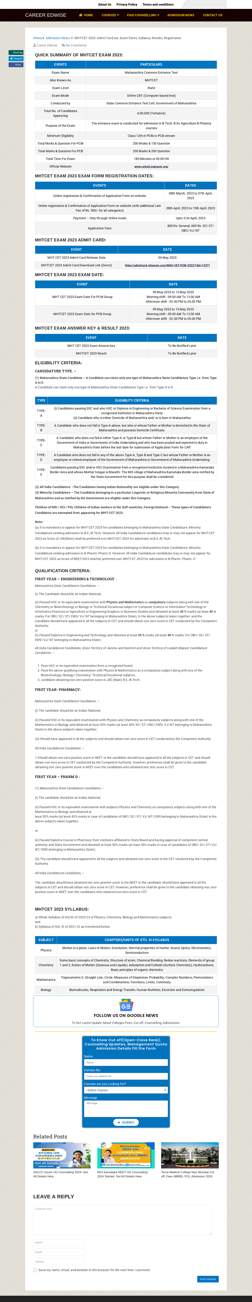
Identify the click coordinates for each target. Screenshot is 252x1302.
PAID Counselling (141, 15)
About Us (104, 4)
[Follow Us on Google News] (126, 1003)
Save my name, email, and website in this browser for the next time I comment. (94, 1267)
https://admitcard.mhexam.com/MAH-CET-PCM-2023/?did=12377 (167, 265)
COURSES (109, 15)
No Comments (76, 45)
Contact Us (212, 15)
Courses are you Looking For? (105, 1082)
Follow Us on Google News (126, 1013)
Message (90, 1095)
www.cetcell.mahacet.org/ (151, 166)
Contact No (92, 1068)
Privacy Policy (127, 4)
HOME (86, 15)
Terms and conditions (158, 4)
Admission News (180, 15)
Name (88, 1054)
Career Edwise (46, 15)
